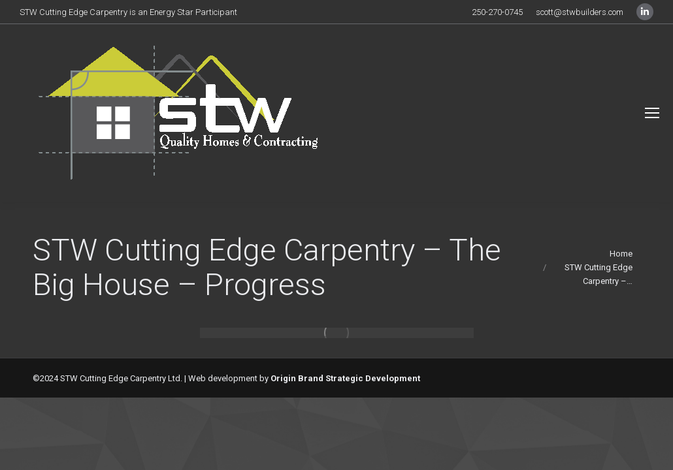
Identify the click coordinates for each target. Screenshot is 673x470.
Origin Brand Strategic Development (345, 378)
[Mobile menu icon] (652, 113)
